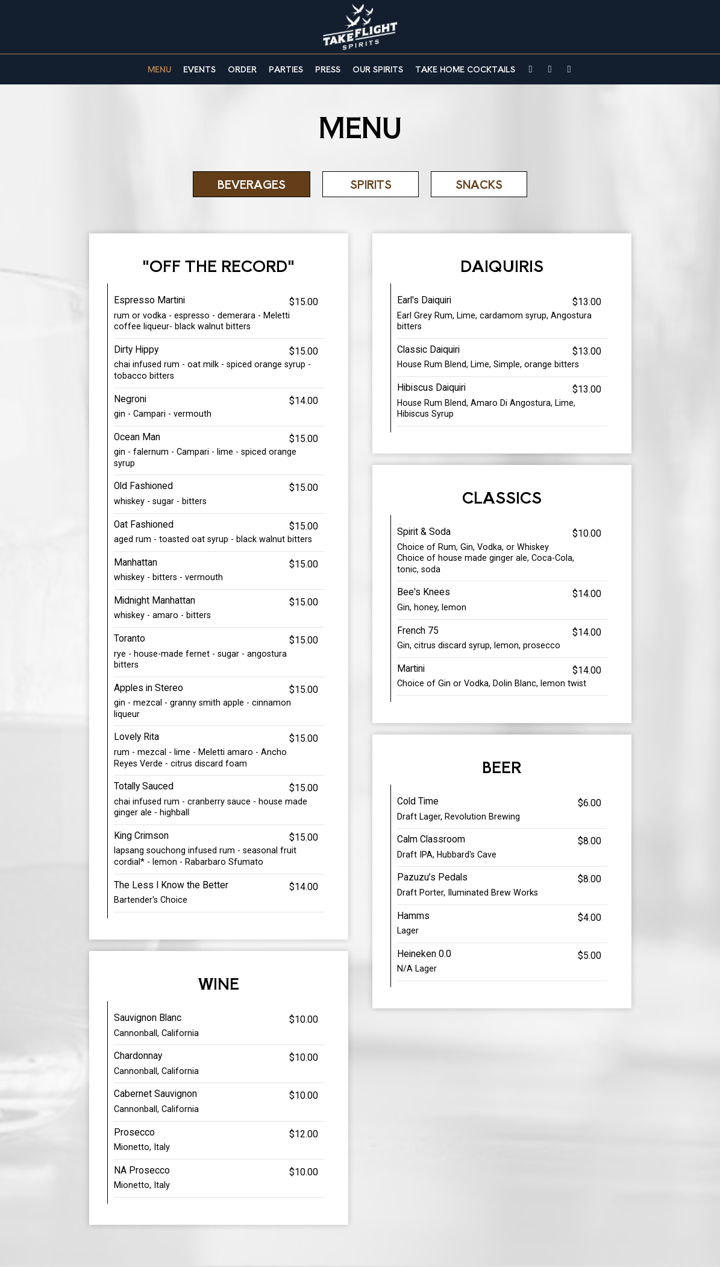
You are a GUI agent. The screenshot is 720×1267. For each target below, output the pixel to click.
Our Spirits (377, 69)
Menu (159, 69)
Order (242, 69)
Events (199, 69)
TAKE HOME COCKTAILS (465, 69)
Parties (286, 69)
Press (327, 69)
